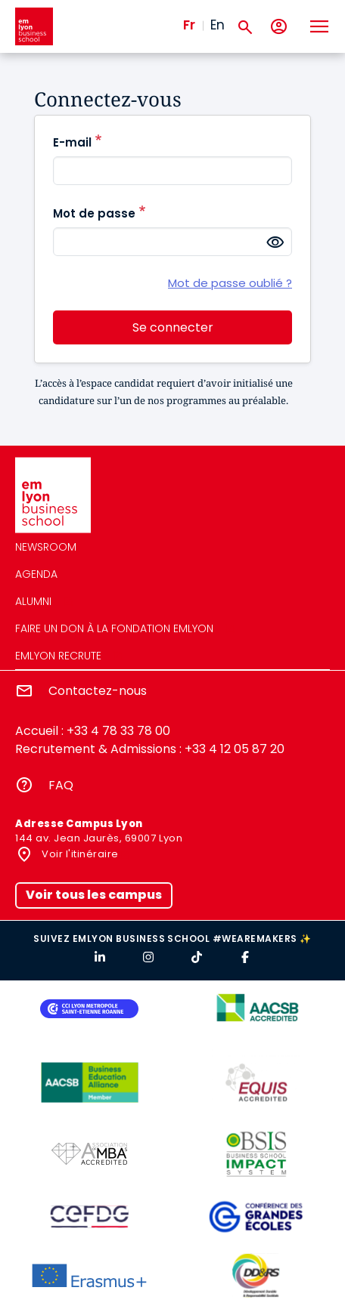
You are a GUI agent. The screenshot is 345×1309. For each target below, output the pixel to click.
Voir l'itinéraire (79, 854)
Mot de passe (94, 213)
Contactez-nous (97, 690)
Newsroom (45, 546)
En (217, 25)
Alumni (33, 601)
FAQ (60, 785)
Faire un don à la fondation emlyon (114, 628)
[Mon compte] (279, 27)
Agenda (36, 574)
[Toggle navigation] (318, 26)
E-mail (72, 142)
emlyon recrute (58, 655)
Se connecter (172, 327)
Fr (189, 25)
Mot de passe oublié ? (230, 283)
